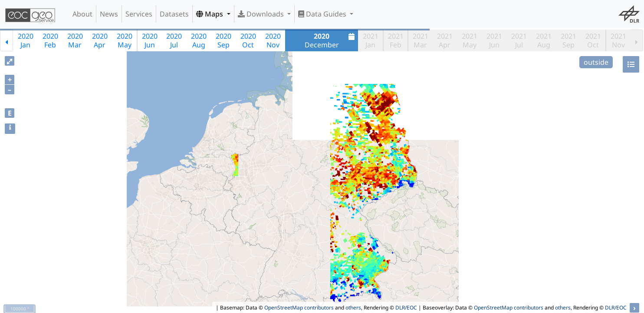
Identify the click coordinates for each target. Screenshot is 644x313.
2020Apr (100, 40)
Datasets (174, 14)
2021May (469, 40)
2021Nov (618, 40)
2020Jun (150, 40)
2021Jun (494, 40)
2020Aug (199, 40)
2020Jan (25, 40)
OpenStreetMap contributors (299, 307)
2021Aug (544, 40)
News (109, 14)
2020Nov (273, 40)
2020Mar (75, 40)
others (353, 307)
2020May (124, 40)
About (82, 14)
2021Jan (370, 40)
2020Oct (248, 40)
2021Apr (445, 40)
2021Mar (420, 40)
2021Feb (396, 40)
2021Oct (593, 40)
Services (138, 14)
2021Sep (568, 40)
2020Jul (174, 40)
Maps (210, 14)
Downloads (262, 14)
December (331, 40)
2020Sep (223, 40)
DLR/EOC (406, 307)
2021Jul (519, 40)
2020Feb (50, 40)
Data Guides (323, 14)
